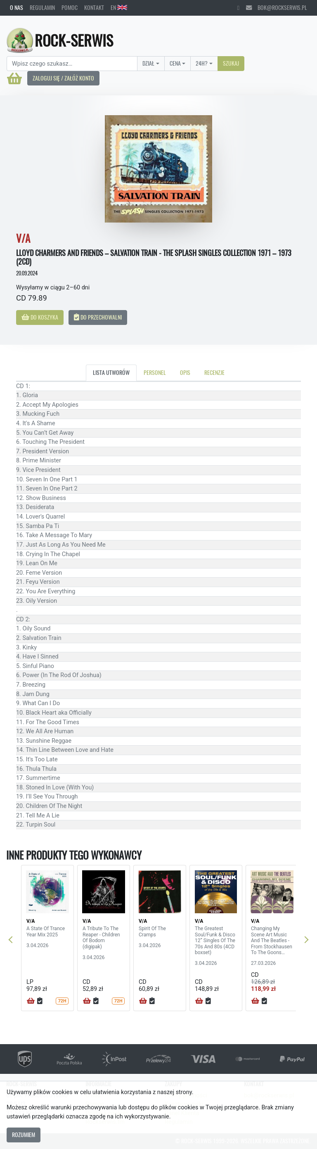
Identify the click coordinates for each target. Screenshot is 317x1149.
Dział (148, 63)
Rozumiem (23, 1134)
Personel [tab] (155, 372)
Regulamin (42, 7)
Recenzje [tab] (214, 372)
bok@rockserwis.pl (276, 7)
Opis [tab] (185, 372)
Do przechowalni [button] (98, 317)
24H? (202, 63)
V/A (30, 921)
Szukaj (231, 63)
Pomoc (70, 7)
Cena (175, 63)
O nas (16, 7)
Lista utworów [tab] (111, 372)
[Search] (72, 63)
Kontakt (94, 7)
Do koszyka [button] (39, 317)
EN (119, 7)
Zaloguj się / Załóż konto (63, 78)
